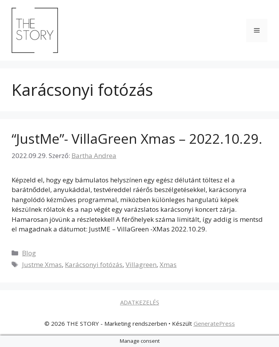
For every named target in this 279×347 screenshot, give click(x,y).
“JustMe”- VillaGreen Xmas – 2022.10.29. (137, 138)
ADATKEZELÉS (139, 302)
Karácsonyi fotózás (93, 264)
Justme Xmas (42, 264)
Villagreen (141, 264)
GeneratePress (214, 323)
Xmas (168, 264)
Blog (29, 252)
